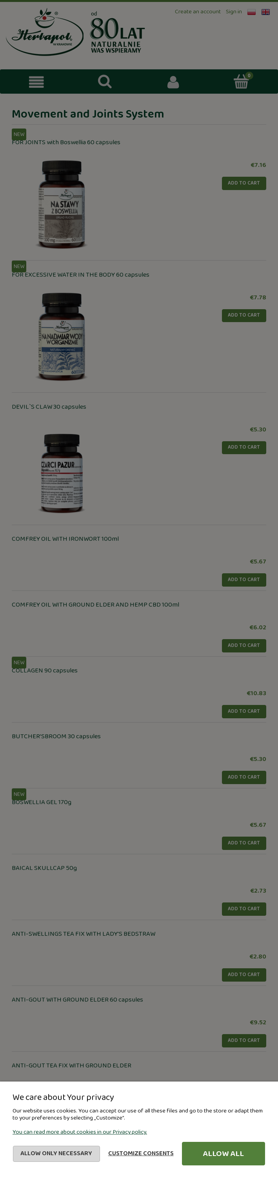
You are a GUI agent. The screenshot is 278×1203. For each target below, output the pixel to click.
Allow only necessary (56, 1153)
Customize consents (141, 1153)
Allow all (223, 1153)
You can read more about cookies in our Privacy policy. (80, 1132)
